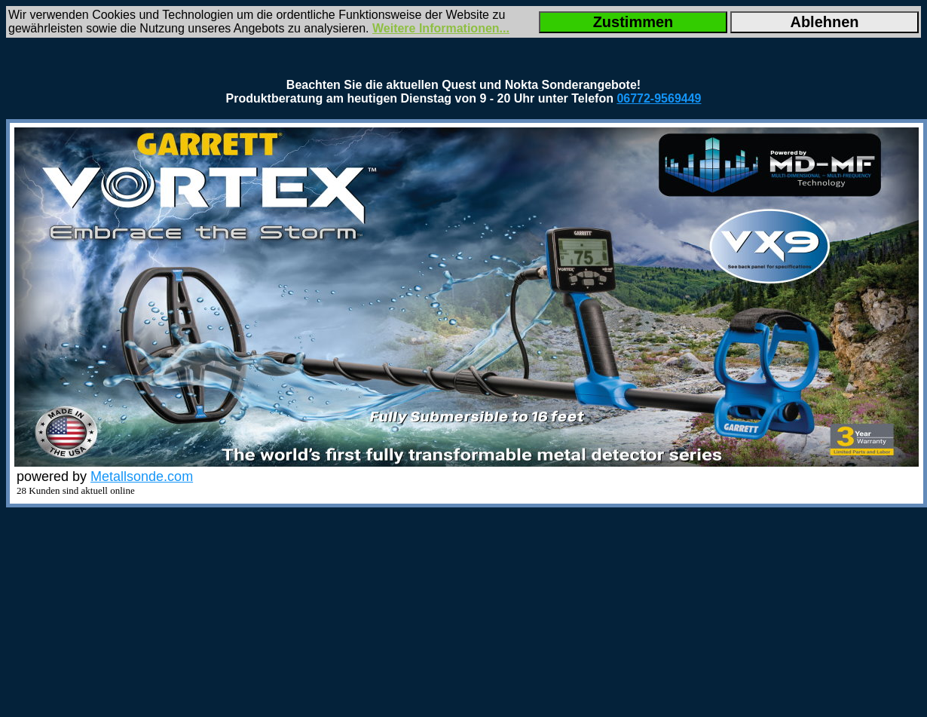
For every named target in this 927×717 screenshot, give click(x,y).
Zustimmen (633, 22)
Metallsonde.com (141, 476)
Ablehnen (824, 22)
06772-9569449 (658, 98)
